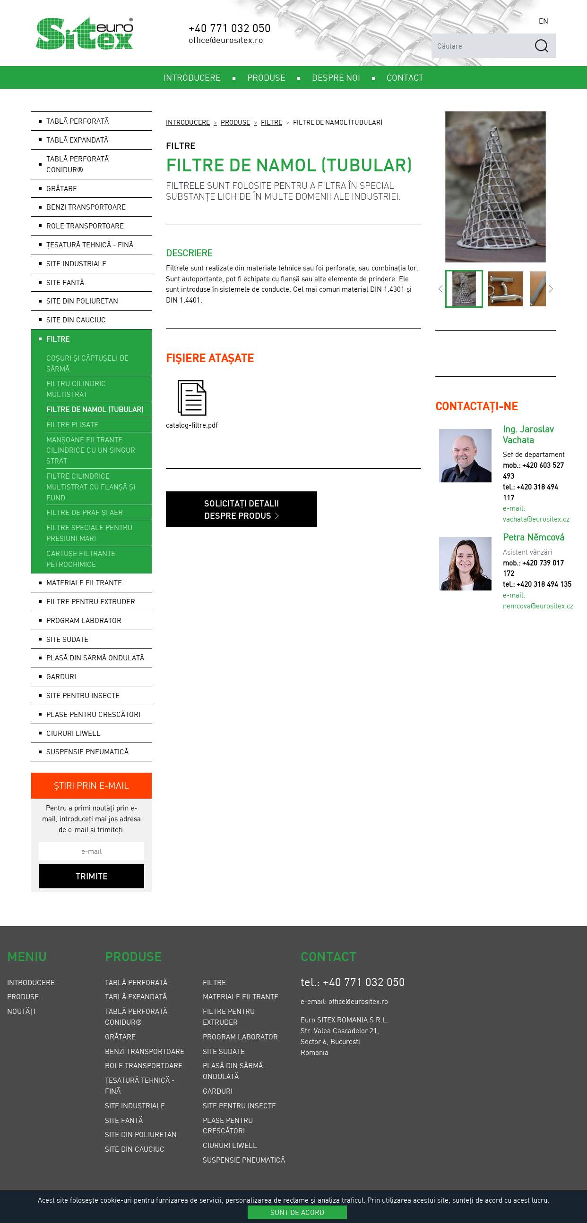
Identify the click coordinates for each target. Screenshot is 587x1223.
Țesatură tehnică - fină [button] (89, 244)
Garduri (218, 1091)
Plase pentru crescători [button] (93, 714)
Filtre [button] (57, 339)
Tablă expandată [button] (77, 139)
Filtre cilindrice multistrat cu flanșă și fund (90, 486)
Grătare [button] (61, 188)
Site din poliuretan (141, 1134)
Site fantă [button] (65, 282)
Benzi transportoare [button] (86, 206)
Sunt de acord (297, 1212)
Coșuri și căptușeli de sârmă (87, 363)
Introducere (188, 122)
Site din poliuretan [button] (82, 300)
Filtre (271, 122)
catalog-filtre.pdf (192, 405)
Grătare (120, 1036)
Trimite (92, 876)
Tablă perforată (136, 982)
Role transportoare (85, 225)
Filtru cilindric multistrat (76, 389)
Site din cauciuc (76, 319)
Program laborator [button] (83, 620)
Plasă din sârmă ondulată (95, 657)
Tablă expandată (136, 996)
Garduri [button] (61, 676)
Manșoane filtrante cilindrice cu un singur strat (90, 450)
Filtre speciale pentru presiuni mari (89, 533)
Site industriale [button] (76, 263)
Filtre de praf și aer (84, 512)
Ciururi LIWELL (73, 733)
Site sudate (67, 639)
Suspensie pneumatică (87, 751)
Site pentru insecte (239, 1105)
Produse (235, 122)
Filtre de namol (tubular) (94, 409)
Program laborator (240, 1036)
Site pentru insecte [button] (83, 695)
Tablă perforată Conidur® (77, 164)
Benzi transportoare (144, 1051)
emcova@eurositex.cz (540, 605)
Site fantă (124, 1120)
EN (543, 20)
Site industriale (135, 1105)
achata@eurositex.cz (538, 518)
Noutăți (21, 1011)
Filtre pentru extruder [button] (90, 601)
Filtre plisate (72, 424)
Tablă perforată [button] (77, 121)
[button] (440, 289)
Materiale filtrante (240, 996)
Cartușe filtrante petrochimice (80, 558)
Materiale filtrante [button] (84, 582)
